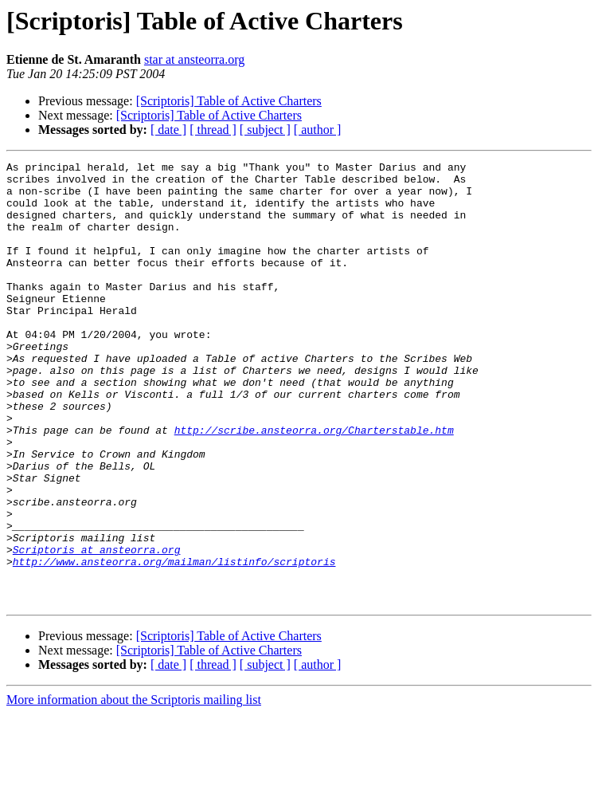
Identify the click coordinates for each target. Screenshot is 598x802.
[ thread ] (213, 129)
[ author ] (318, 129)
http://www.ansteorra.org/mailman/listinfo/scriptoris (174, 642)
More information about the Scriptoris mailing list (133, 788)
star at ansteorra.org (194, 59)
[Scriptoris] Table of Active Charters (229, 101)
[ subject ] (265, 129)
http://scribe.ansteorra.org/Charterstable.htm (314, 485)
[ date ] (168, 129)
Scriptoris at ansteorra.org (97, 628)
